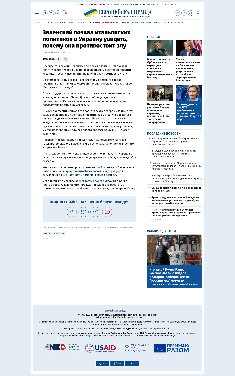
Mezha (167, 4)
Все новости (155, 220)
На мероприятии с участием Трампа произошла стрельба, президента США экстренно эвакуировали (159, 113)
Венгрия (178, 22)
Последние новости (164, 133)
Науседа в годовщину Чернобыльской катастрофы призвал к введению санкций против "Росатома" (176, 166)
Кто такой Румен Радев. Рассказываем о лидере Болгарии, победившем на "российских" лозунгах (169, 275)
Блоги (116, 4)
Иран (149, 22)
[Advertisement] (89, 260)
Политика (82, 4)
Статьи (49, 22)
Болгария (94, 22)
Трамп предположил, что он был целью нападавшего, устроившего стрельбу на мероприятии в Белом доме (188, 70)
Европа (102, 4)
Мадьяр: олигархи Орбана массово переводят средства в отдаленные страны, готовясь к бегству (159, 68)
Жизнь (142, 4)
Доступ (174, 4)
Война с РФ (138, 22)
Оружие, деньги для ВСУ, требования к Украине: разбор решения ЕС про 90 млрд (189, 112)
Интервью (60, 22)
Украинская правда (66, 4)
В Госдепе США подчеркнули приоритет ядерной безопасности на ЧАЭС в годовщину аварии (175, 153)
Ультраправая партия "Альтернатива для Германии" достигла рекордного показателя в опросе (176, 141)
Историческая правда (129, 4)
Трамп (157, 22)
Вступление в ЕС (111, 22)
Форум (109, 4)
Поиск (81, 22)
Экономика (93, 4)
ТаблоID (159, 4)
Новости (38, 22)
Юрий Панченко (172, 285)
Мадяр (125, 22)
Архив (71, 22)
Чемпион (150, 4)
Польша (167, 22)
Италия (47, 234)
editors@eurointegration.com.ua (126, 317)
